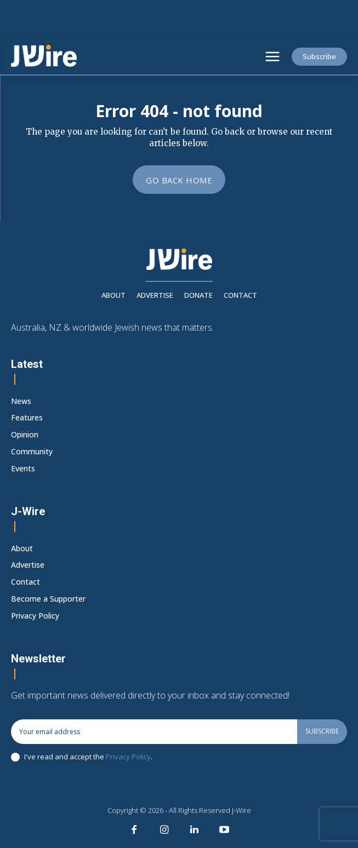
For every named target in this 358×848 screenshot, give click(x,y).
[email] (154, 731)
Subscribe (322, 731)
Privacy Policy (128, 757)
